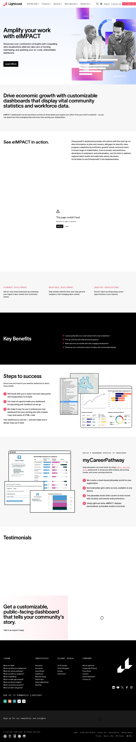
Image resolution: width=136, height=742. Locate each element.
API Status (120, 736)
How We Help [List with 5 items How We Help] (33, 4)
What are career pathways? (13, 671)
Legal (76, 732)
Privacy (98, 736)
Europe (60, 671)
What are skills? (8, 665)
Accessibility (114, 732)
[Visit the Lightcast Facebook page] (127, 687)
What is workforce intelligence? (14, 668)
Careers (86, 674)
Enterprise (39, 668)
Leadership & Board (90, 668)
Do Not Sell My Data (87, 732)
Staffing (38, 685)
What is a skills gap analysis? (13, 679)
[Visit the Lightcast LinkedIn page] (113, 687)
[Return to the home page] (12, 4)
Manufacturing (40, 677)
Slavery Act (102, 732)
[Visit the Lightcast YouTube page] (118, 687)
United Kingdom (63, 668)
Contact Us (116, 4)
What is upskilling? (9, 677)
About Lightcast (88, 665)
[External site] (5, 701)
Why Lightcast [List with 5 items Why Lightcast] (71, 4)
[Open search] (97, 3)
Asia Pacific (62, 674)
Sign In (107, 4)
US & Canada (62, 665)
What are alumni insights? (12, 682)
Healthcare (39, 674)
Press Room (87, 671)
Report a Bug (108, 736)
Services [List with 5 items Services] (57, 4)
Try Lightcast (129, 4)
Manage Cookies (127, 732)
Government (39, 671)
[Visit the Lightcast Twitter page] (122, 687)
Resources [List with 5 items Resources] (86, 4)
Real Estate (39, 679)
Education (39, 665)
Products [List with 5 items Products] (46, 4)
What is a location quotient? (13, 685)
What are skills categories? (13, 688)
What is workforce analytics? (13, 674)
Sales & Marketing (41, 682)
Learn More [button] (11, 64)
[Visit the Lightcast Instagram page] (131, 687)
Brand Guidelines (89, 677)
